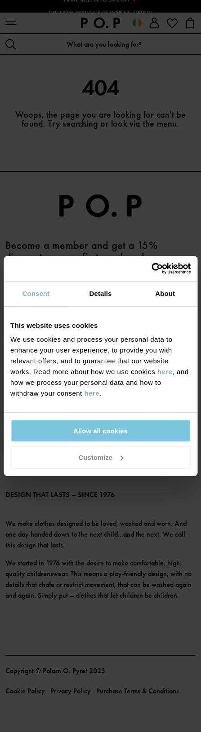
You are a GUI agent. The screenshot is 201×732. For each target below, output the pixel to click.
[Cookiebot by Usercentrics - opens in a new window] (151, 268)
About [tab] (165, 293)
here (165, 371)
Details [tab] (100, 293)
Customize (100, 457)
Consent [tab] (35, 293)
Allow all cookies (100, 431)
